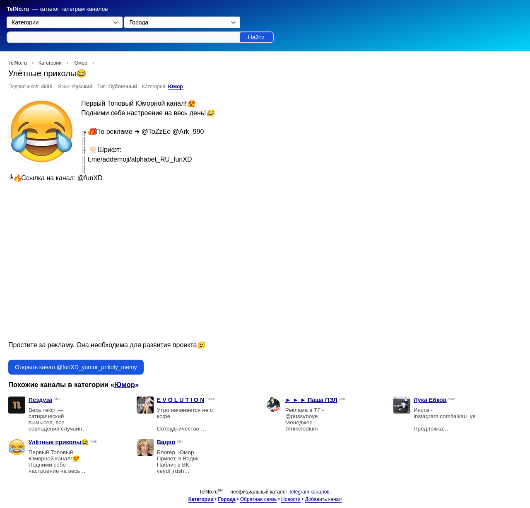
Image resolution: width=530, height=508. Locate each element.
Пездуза (40, 400)
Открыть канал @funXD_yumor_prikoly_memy (76, 367)
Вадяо (166, 442)
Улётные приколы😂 (59, 442)
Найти (256, 37)
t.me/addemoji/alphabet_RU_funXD (140, 159)
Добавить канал (323, 499)
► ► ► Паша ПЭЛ (311, 400)
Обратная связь (258, 499)
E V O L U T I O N (181, 400)
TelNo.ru (18, 9)
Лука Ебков (430, 400)
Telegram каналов (309, 492)
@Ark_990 (188, 131)
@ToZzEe (156, 131)
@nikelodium (301, 429)
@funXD (90, 177)
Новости (290, 499)
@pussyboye (301, 416)
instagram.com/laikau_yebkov (451, 416)
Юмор (175, 87)
